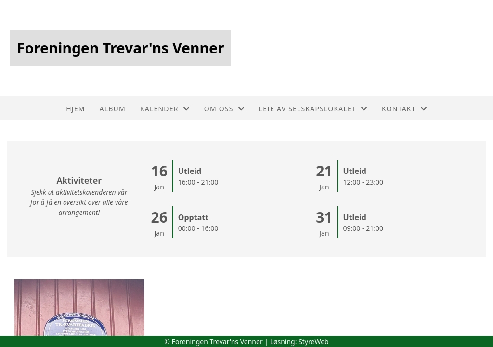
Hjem (75, 108)
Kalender (165, 108)
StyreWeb (313, 341)
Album (113, 108)
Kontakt (404, 108)
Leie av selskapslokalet (313, 108)
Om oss (224, 108)
